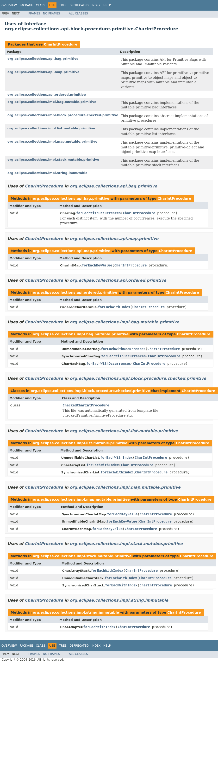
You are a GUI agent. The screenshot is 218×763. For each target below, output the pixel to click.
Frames (34, 13)
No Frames (51, 13)
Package (26, 5)
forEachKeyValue (97, 265)
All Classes (78, 13)
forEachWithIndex (114, 307)
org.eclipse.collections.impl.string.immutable (47, 173)
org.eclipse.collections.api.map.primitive (43, 72)
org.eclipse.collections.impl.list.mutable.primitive (51, 128)
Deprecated (79, 5)
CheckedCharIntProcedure (86, 405)
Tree (63, 5)
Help (107, 5)
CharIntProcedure (60, 44)
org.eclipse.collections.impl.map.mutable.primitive (52, 141)
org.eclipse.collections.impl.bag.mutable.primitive (51, 102)
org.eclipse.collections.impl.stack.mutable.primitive (53, 159)
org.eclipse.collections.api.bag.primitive (42, 58)
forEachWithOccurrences (98, 213)
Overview (9, 5)
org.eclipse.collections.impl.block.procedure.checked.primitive (62, 115)
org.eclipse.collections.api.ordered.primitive (46, 94)
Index (96, 5)
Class (40, 5)
